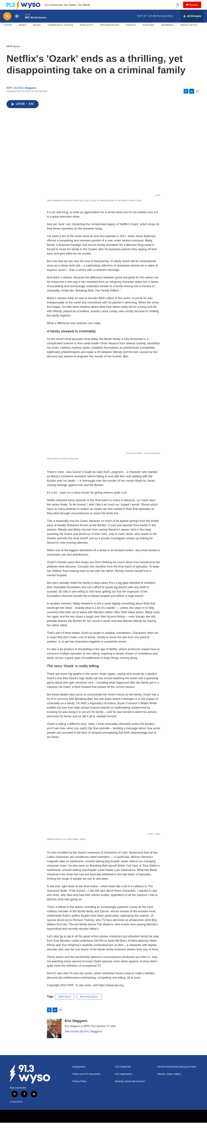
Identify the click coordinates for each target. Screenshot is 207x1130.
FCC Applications (123, 1081)
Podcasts (86, 32)
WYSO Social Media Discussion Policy (177, 1074)
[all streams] (192, 23)
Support (148, 32)
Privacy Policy (79, 1088)
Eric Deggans (28, 95)
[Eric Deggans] (54, 1035)
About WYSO (188, 32)
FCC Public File (123, 1074)
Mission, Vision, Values (169, 1081)
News (22, 32)
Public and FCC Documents (86, 1081)
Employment (78, 1074)
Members (167, 32)
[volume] (17, 23)
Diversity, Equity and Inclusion (130, 1088)
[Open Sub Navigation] (5, 37)
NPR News (13, 53)
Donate (196, 8)
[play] (7, 23)
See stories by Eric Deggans (83, 1038)
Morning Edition (89, 1004)
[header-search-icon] (179, 8)
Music (37, 32)
